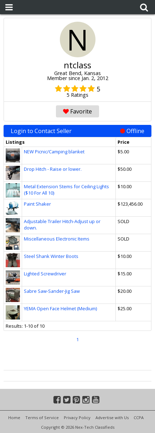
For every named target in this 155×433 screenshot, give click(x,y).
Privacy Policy (77, 417)
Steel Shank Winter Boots (51, 256)
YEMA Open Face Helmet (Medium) (60, 308)
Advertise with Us (112, 417)
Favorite (77, 111)
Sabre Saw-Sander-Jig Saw (52, 291)
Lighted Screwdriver (45, 273)
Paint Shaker (37, 204)
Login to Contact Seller (77, 131)
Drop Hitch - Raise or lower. (53, 169)
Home (14, 417)
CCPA (139, 417)
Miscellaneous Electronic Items (56, 239)
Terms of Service (42, 417)
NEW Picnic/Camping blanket (54, 151)
